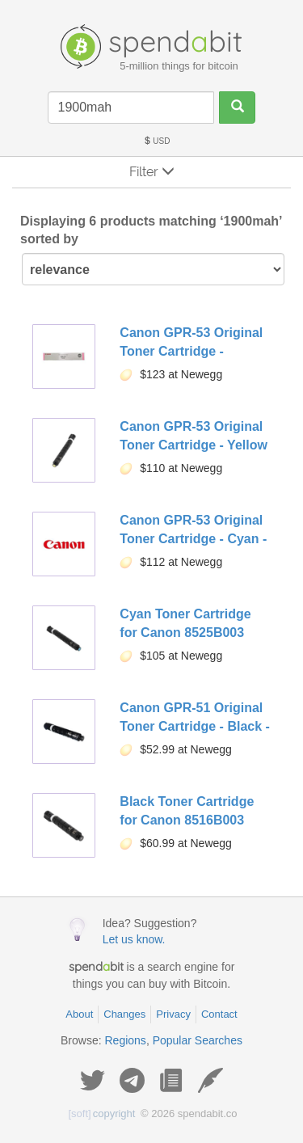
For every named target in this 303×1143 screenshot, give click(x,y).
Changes (124, 1014)
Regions (125, 1040)
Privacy (173, 1014)
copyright (102, 1113)
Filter (152, 171)
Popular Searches (197, 1040)
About (79, 1014)
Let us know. (134, 939)
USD (156, 141)
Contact (219, 1014)
